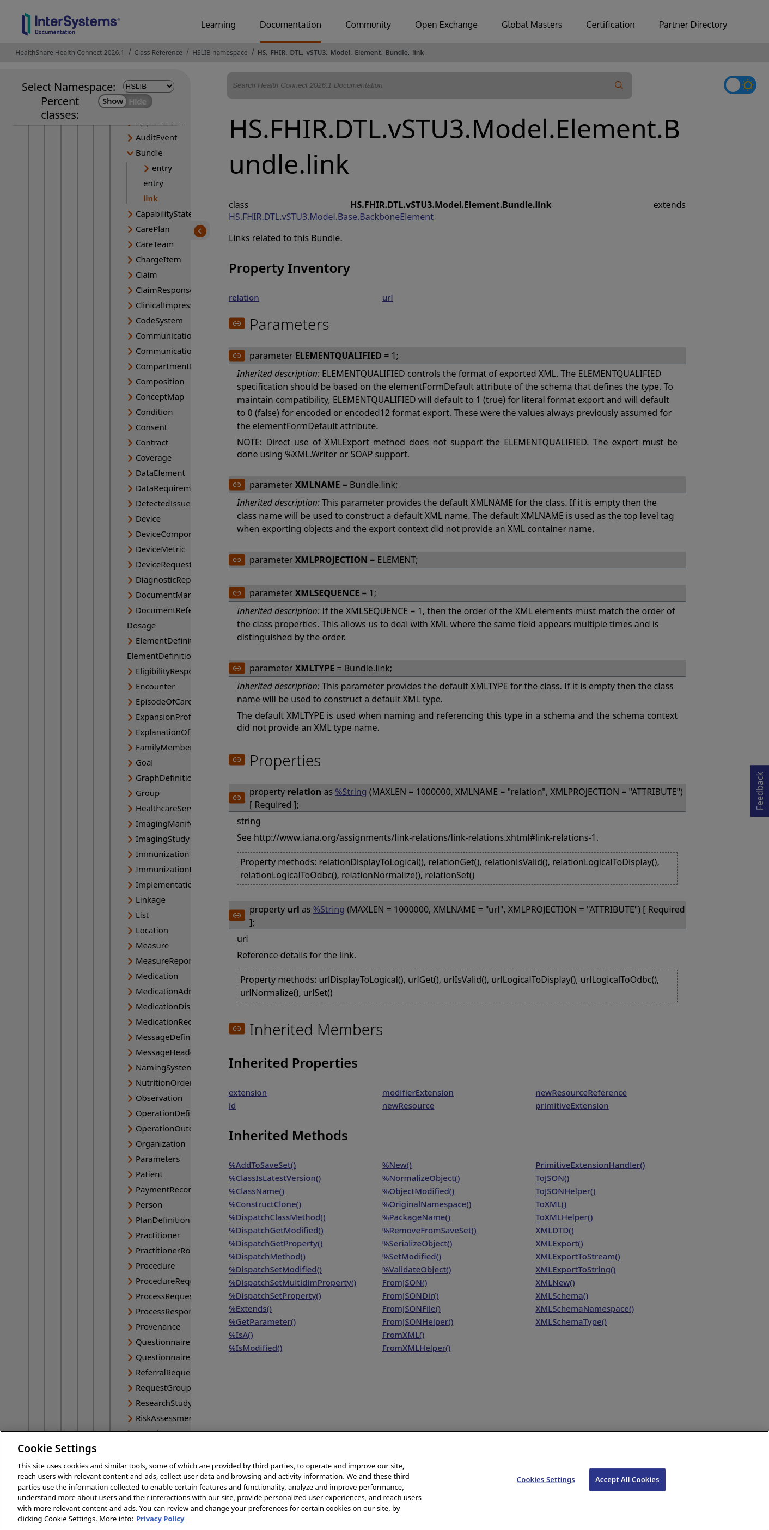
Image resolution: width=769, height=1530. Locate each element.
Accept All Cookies (627, 1490)
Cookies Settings (546, 1490)
